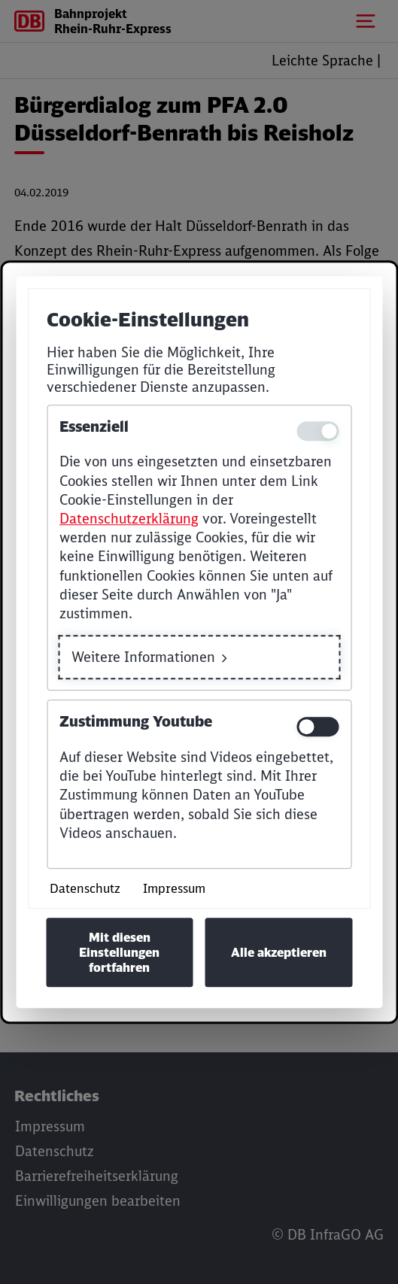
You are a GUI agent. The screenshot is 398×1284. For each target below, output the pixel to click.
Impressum (174, 888)
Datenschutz (85, 888)
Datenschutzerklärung (129, 518)
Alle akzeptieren (279, 952)
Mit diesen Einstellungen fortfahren (119, 952)
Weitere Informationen (143, 657)
